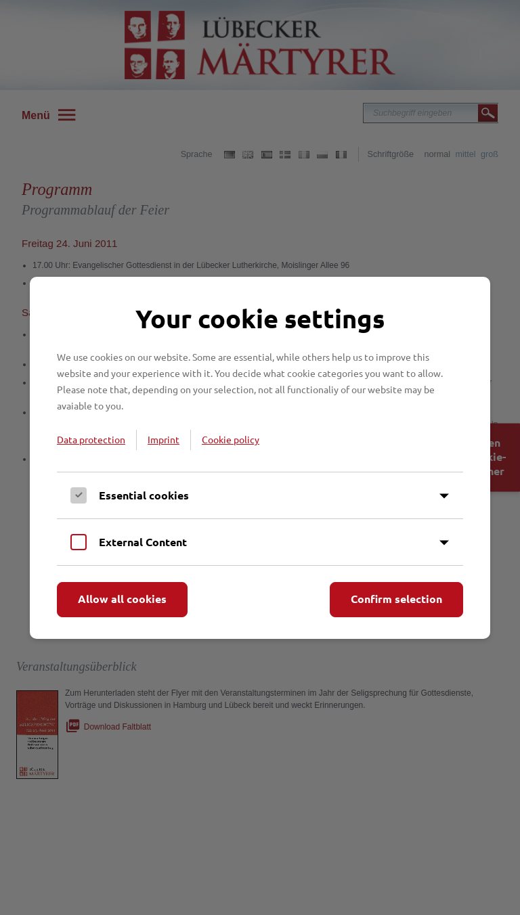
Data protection (91, 439)
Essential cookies (144, 495)
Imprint (163, 439)
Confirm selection (396, 599)
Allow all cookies (122, 599)
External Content (143, 542)
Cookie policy (230, 439)
